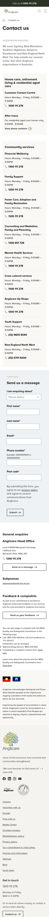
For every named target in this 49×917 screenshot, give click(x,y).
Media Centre (10, 824)
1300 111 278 (10, 886)
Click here (7, 665)
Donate (6, 813)
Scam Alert (8, 870)
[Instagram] (14, 778)
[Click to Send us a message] (24, 567)
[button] (45, 11)
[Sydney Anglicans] (9, 789)
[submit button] (15, 512)
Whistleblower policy (13, 836)
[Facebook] (4, 778)
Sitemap (7, 859)
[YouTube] (19, 778)
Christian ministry (11, 830)
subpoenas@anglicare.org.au (16, 583)
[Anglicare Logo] (11, 11)
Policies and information (15, 853)
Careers (7, 802)
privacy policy (30, 490)
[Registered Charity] (23, 789)
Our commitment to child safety (19, 847)
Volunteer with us (12, 807)
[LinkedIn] (9, 778)
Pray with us (9, 819)
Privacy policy (10, 842)
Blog (5, 864)
